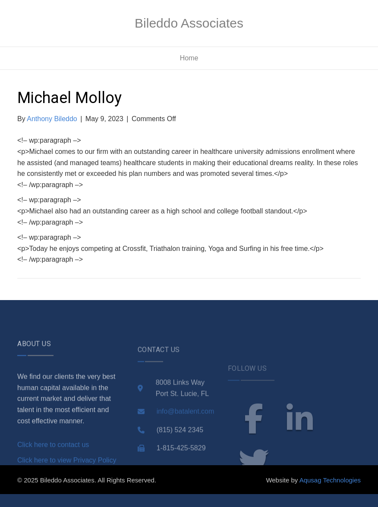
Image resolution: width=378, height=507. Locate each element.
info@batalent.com (185, 427)
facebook (253, 434)
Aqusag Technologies (330, 480)
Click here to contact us (53, 459)
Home (189, 58)
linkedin (300, 434)
